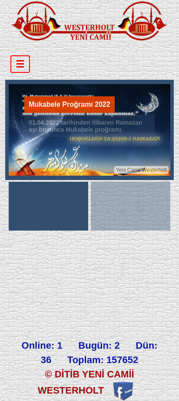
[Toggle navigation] (20, 64)
